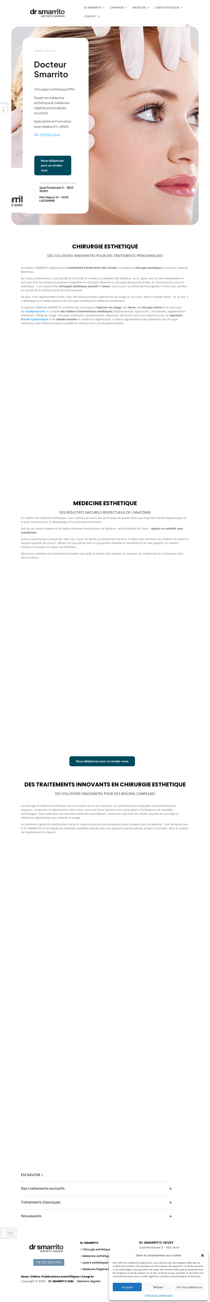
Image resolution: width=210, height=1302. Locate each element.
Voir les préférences (189, 1287)
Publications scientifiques (61, 1276)
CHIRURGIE (117, 7)
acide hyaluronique (35, 319)
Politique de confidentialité (158, 1295)
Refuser (158, 1287)
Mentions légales (88, 1281)
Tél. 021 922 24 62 (47, 135)
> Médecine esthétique (95, 1256)
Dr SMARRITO (92, 7)
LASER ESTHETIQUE (167, 7)
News (25, 1276)
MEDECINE (139, 7)
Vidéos (35, 1276)
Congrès (87, 1276)
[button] (202, 1255)
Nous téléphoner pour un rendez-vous (52, 165)
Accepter (127, 1287)
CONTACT (90, 16)
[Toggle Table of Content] (8, 1233)
